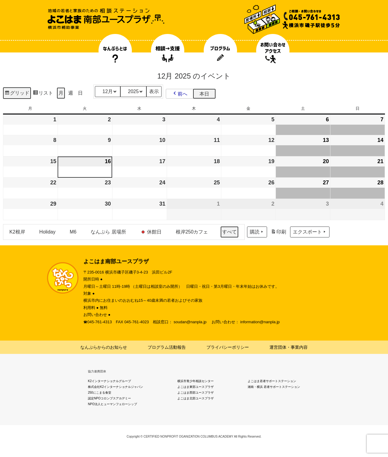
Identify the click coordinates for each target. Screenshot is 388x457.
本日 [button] (204, 93)
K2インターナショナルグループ (109, 381)
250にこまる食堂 (99, 392)
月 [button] (61, 93)
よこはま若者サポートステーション (272, 381)
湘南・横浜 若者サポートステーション (274, 386)
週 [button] (70, 93)
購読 (257, 232)
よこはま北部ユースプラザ (195, 398)
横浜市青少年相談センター (195, 381)
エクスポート (310, 232)
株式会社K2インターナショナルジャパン (115, 386)
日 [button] (80, 93)
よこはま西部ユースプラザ (195, 392)
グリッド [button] (16, 94)
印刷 (278, 233)
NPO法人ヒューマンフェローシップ (112, 404)
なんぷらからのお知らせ (103, 347)
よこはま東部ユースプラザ (195, 386)
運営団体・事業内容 (288, 347)
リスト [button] (43, 94)
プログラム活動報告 (167, 347)
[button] (180, 94)
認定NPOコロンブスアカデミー (109, 398)
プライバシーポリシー (227, 347)
